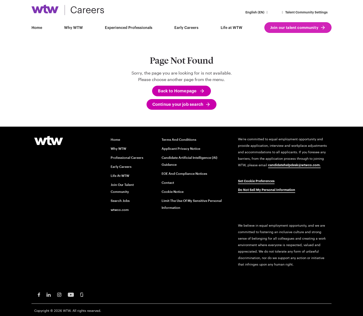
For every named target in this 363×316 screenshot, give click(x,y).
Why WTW (73, 28)
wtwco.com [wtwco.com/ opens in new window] (120, 210)
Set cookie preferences (256, 181)
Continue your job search (177, 104)
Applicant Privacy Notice (181, 148)
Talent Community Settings (304, 12)
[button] (257, 13)
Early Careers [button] (186, 28)
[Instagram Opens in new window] (59, 294)
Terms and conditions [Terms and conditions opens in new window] (179, 139)
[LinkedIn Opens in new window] (49, 294)
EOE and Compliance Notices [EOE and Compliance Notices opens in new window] (184, 173)
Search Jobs (120, 201)
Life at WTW (231, 28)
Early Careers (121, 167)
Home (36, 28)
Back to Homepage (177, 91)
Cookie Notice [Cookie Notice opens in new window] (173, 192)
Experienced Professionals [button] (128, 28)
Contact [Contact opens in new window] (168, 183)
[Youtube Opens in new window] (71, 294)
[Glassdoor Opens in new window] (81, 294)
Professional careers (127, 158)
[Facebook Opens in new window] (39, 294)
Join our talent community (294, 28)
